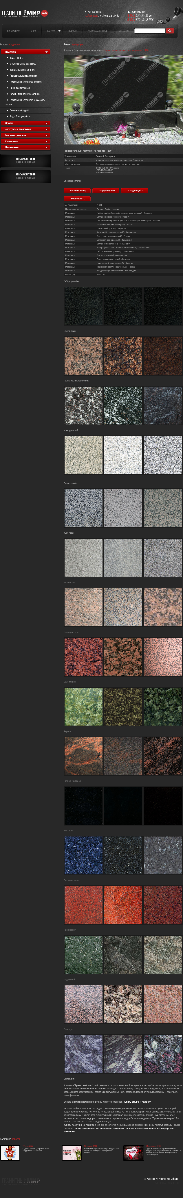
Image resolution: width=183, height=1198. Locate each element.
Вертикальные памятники (22, 69)
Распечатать (78, 198)
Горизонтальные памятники (23, 75)
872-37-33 (137, 19)
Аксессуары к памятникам (18, 129)
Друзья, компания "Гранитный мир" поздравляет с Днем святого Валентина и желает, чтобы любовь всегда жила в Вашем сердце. (163, 1151)
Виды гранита (16, 57)
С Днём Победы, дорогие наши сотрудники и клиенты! (36, 1149)
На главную (13, 30)
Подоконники (12, 147)
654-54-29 (137, 15)
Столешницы (11, 141)
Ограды (9, 123)
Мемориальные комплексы (23, 63)
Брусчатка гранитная (15, 135)
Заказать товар (78, 190)
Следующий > (135, 190)
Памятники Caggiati (19, 110)
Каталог (51, 30)
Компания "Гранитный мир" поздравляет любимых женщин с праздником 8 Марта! (101, 1150)
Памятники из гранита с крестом (26, 82)
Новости (72, 30)
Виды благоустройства (21, 116)
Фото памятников (97, 30)
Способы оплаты (72, 181)
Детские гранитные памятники (25, 94)
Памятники (10, 52)
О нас (33, 30)
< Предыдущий (106, 190)
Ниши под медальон (20, 88)
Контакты (123, 30)
